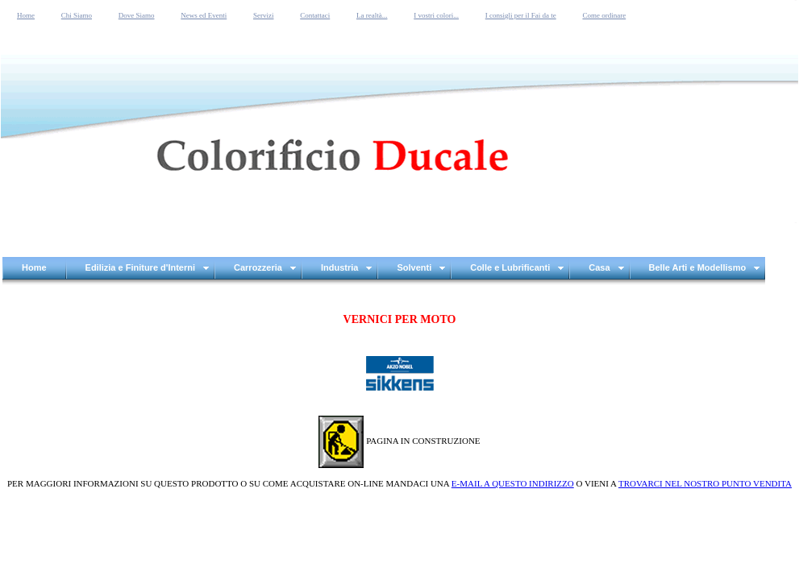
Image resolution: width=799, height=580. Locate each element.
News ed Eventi (204, 15)
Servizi (263, 15)
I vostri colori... (436, 15)
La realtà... (371, 15)
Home (26, 15)
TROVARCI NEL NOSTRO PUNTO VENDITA (705, 483)
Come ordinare (604, 15)
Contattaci (315, 15)
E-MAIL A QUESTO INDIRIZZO (513, 483)
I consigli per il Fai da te (520, 15)
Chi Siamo (76, 15)
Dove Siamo (137, 15)
